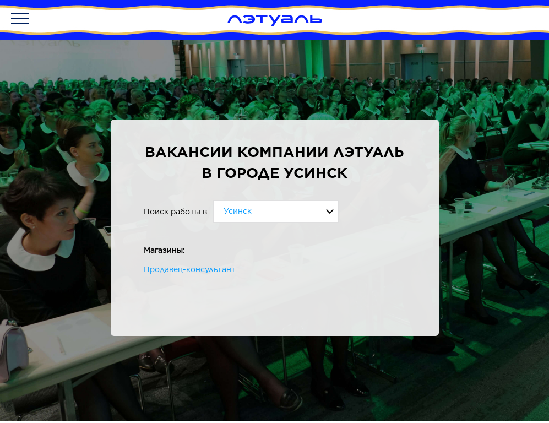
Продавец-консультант (190, 269)
